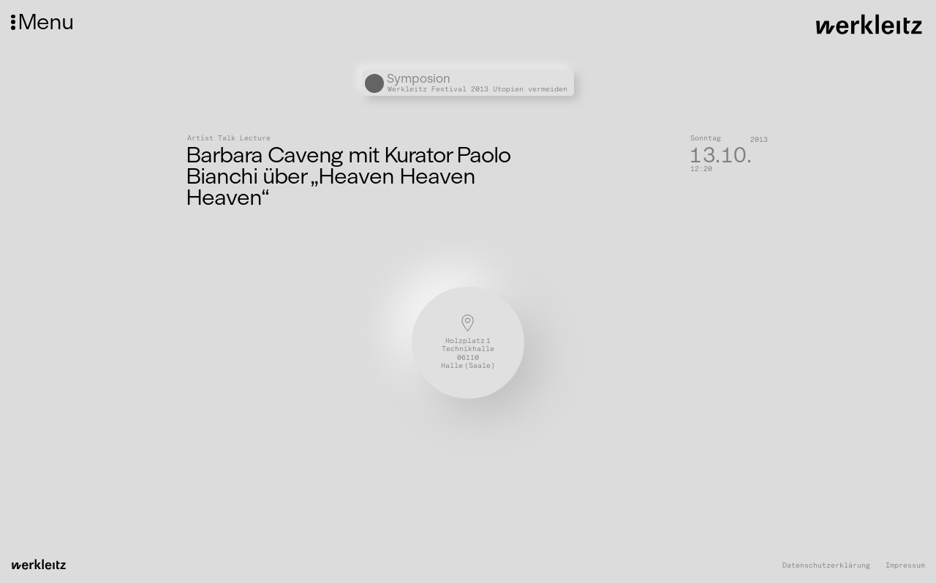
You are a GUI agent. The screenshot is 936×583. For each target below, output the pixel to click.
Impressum (905, 566)
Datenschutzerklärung (826, 566)
